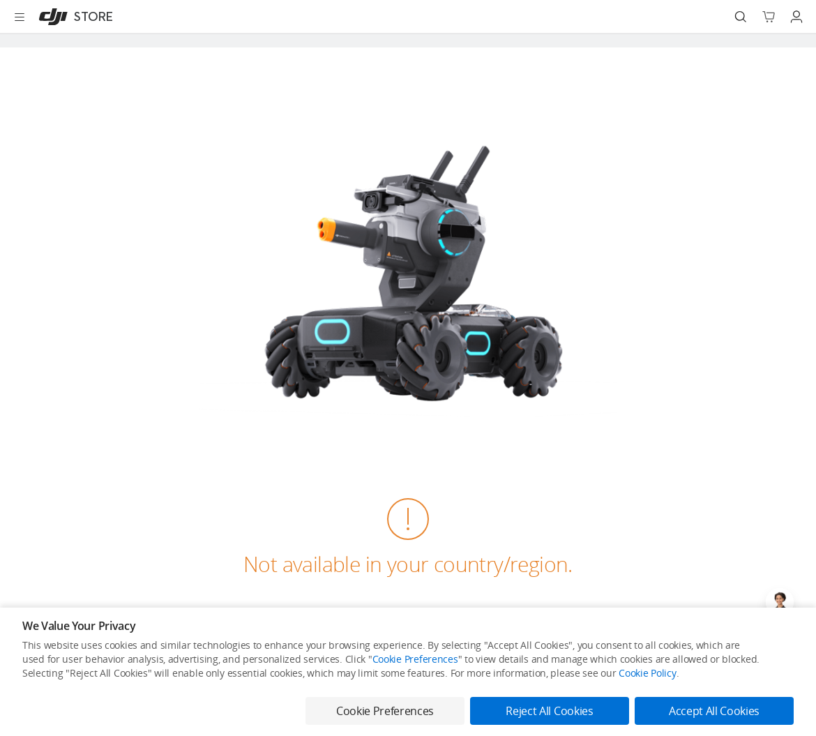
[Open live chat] (780, 602)
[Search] (741, 17)
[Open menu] (19, 17)
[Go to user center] (796, 17)
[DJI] (72, 16)
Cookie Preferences (415, 659)
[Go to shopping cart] (769, 17)
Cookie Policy (647, 672)
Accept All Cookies (714, 711)
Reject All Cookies (549, 711)
